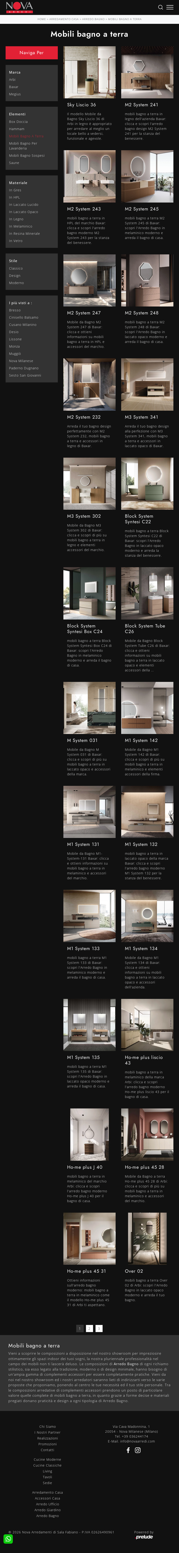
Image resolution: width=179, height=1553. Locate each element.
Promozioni (47, 1444)
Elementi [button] (17, 114)
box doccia (18, 121)
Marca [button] (15, 72)
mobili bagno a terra (26, 136)
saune (14, 162)
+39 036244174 (135, 1436)
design (15, 275)
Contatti (47, 1450)
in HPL (14, 197)
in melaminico (20, 226)
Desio (14, 332)
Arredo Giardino (47, 1510)
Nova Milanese (21, 361)
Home (42, 19)
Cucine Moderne (47, 1459)
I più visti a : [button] (20, 302)
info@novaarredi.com (137, 1441)
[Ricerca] (160, 7)
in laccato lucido (23, 204)
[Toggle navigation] (169, 7)
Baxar (13, 87)
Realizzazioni (47, 1438)
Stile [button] (13, 260)
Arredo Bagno (93, 19)
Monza (14, 346)
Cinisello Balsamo (23, 317)
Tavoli (47, 1477)
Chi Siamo (47, 1426)
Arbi (12, 79)
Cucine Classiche (47, 1465)
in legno (16, 219)
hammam (16, 129)
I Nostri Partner (47, 1432)
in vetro (16, 241)
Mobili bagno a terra (125, 19)
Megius (15, 94)
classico (16, 268)
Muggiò (15, 353)
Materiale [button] (18, 182)
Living (47, 1471)
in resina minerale (24, 233)
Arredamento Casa (64, 19)
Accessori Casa (47, 1498)
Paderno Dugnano (24, 368)
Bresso (15, 310)
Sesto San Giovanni (25, 375)
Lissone (15, 339)
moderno (16, 283)
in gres (15, 190)
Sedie (47, 1483)
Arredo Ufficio (47, 1504)
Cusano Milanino (23, 324)
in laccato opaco (23, 212)
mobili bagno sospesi (27, 155)
